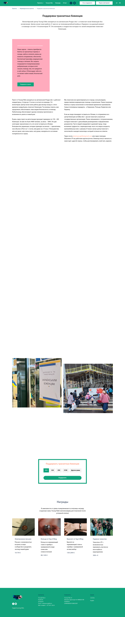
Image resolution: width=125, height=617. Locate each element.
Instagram (40, 601)
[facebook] (71, 3)
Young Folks (49, 3)
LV (116, 3)
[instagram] (74, 3)
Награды (58, 3)
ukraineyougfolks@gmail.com (82, 136)
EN (120, 3)
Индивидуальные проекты (27, 8)
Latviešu (92, 598)
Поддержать (62, 477)
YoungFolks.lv (41, 598)
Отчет (65, 3)
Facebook (40, 599)
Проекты (40, 3)
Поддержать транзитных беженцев (62, 464)
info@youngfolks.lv (47, 603)
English (92, 600)
